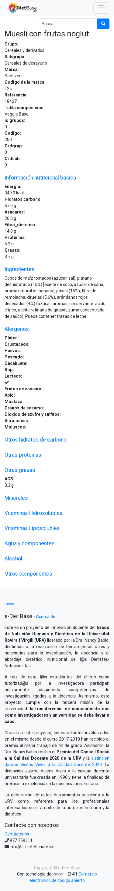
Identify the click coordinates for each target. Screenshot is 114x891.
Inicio (9, 603)
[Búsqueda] (103, 23)
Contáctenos (17, 834)
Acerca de (45, 616)
